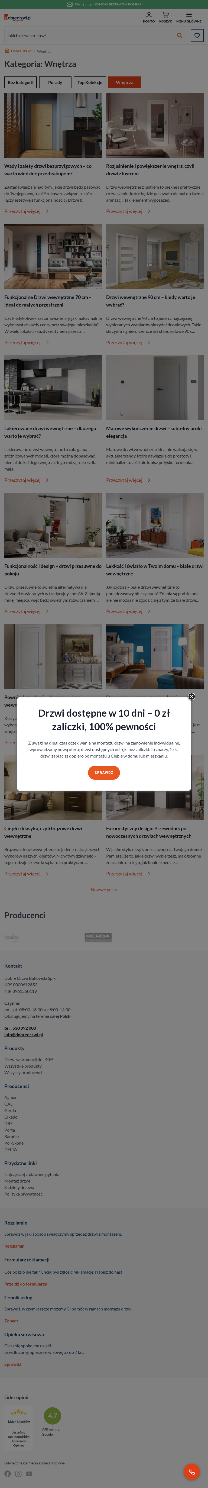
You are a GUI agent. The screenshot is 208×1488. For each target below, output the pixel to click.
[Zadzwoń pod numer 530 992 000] (192, 1472)
